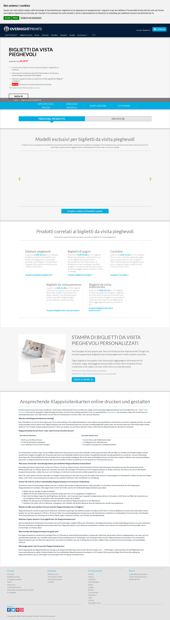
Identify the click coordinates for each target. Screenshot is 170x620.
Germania (91, 579)
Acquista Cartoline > (119, 275)
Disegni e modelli (72, 105)
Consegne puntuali (14, 579)
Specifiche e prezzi (46, 105)
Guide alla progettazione (138, 574)
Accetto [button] (8, 18)
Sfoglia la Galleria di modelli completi (85, 211)
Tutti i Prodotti (11, 35)
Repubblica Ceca (94, 603)
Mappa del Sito (134, 579)
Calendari (45, 35)
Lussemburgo (93, 592)
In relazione (98, 105)
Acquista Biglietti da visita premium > (63, 310)
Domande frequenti (55, 579)
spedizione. (37, 88)
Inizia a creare (82, 379)
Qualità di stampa (13, 577)
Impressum (11, 585)
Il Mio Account (53, 574)
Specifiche (118, 118)
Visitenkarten (112, 412)
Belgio (90, 585)
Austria (91, 574)
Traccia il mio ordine (55, 577)
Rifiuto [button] (15, 18)
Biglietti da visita (26, 35)
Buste (37, 35)
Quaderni (63, 35)
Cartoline (54, 35)
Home (16, 100)
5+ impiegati (11, 592)
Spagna (91, 587)
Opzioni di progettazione (138, 577)
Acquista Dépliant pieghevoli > (39, 275)
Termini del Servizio (14, 587)
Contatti (51, 582)
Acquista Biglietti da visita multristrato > (101, 309)
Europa (91, 590)
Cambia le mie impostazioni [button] (31, 18)
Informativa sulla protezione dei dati (20, 590)
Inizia (17, 96)
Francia (91, 577)
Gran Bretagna (93, 582)
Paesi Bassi (92, 595)
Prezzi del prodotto (51, 118)
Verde (9, 582)
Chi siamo (124, 105)
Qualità (72, 35)
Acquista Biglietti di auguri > (80, 275)
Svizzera (91, 600)
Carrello (159, 29)
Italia (90, 598)
